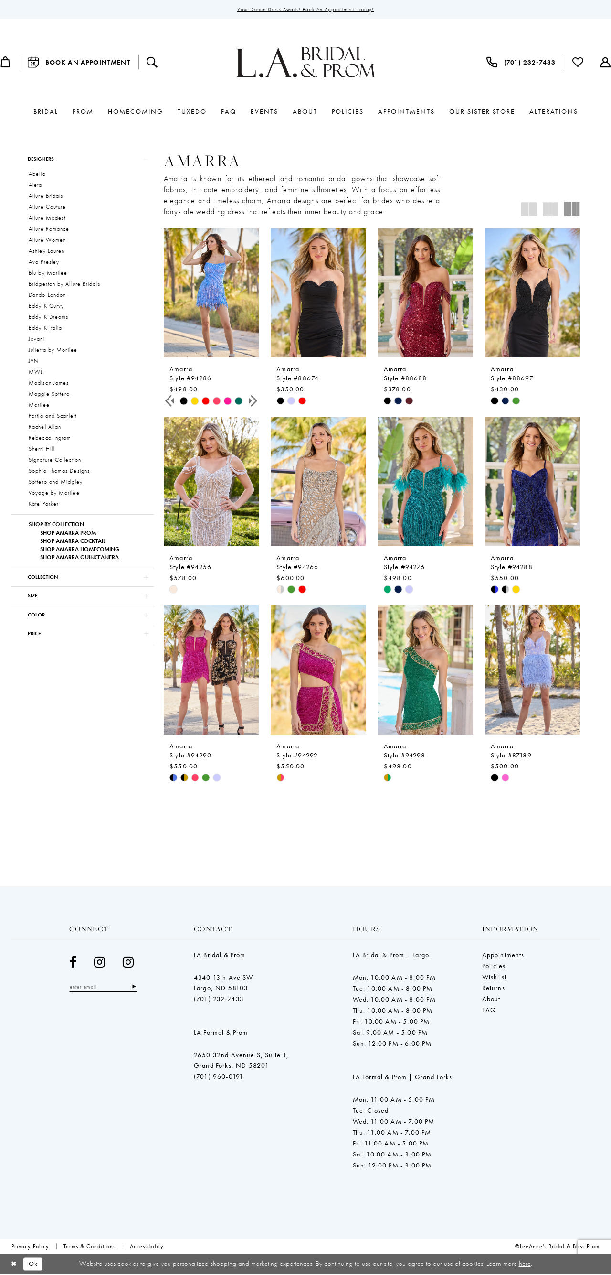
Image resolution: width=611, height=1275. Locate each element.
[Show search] (152, 63)
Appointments (503, 955)
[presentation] (211, 293)
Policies (494, 966)
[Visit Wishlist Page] (578, 63)
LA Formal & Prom (221, 1033)
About (491, 999)
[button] (82, 159)
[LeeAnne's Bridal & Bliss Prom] (305, 62)
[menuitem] (79, 63)
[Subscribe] (137, 988)
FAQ (489, 1010)
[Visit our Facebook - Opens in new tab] (73, 963)
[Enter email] (105, 988)
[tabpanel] (184, 401)
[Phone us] (521, 63)
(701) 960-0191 (218, 1077)
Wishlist (494, 977)
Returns (493, 988)
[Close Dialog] (14, 1264)
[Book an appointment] (79, 63)
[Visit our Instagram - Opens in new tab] (99, 963)
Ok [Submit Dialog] (35, 1265)
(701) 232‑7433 (219, 999)
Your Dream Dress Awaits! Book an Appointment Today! (305, 9)
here (525, 1264)
